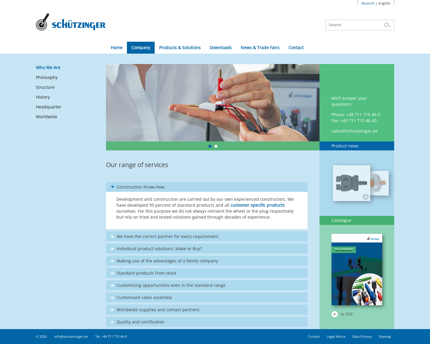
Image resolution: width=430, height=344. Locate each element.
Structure (45, 87)
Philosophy (47, 77)
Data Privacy (362, 336)
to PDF (346, 314)
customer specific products (258, 205)
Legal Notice (336, 336)
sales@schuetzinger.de (354, 131)
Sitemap (385, 336)
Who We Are (48, 67)
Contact (314, 336)
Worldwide (46, 116)
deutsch (367, 3)
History (43, 97)
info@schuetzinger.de (71, 336)
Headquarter (49, 107)
